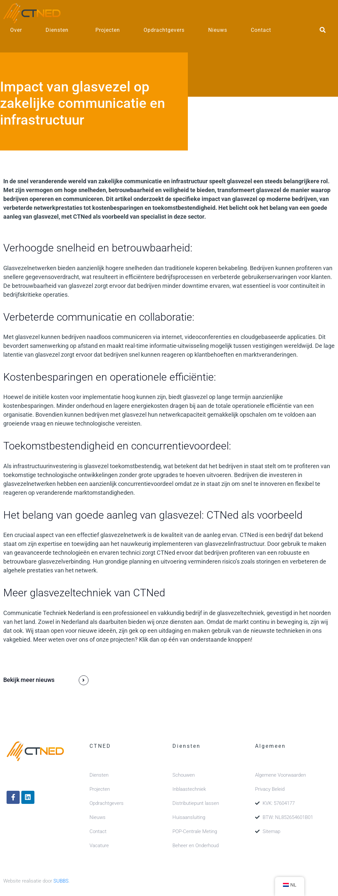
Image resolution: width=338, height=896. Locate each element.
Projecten (107, 30)
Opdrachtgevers (164, 30)
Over (16, 30)
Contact (261, 30)
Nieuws (217, 30)
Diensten (57, 30)
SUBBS (61, 881)
